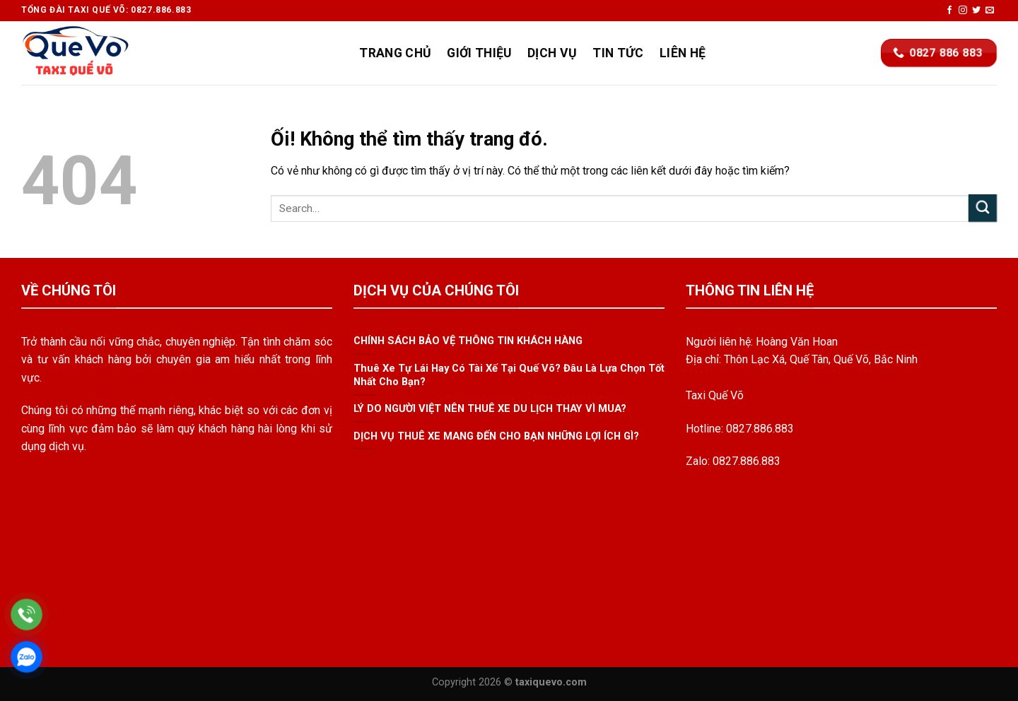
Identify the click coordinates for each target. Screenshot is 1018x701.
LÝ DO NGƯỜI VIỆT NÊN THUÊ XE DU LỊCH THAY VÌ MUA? (489, 409)
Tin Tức (617, 53)
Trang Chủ (395, 53)
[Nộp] (983, 208)
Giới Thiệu (479, 53)
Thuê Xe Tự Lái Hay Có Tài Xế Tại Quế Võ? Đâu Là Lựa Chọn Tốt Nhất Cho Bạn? (509, 375)
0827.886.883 (760, 428)
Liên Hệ (683, 53)
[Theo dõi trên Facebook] (949, 11)
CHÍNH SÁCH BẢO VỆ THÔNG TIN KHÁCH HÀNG (468, 341)
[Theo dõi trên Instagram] (963, 11)
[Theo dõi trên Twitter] (976, 11)
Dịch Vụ (552, 53)
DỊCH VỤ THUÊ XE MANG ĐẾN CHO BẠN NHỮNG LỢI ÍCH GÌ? (496, 436)
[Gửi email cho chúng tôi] (989, 11)
